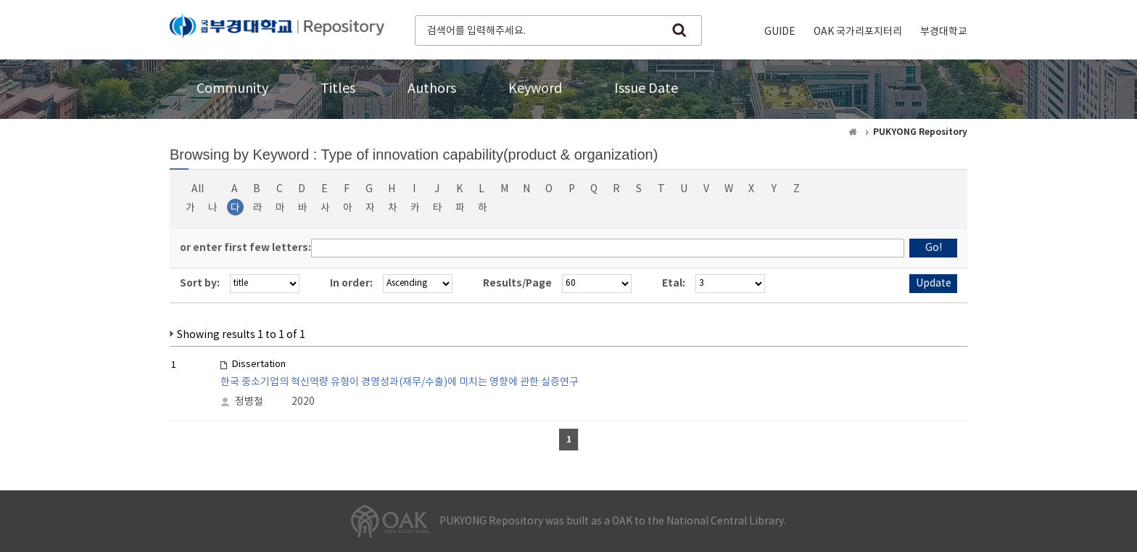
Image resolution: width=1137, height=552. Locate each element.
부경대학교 (943, 32)
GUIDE (779, 32)
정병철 (249, 402)
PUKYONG (277, 29)
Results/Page (517, 283)
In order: (351, 283)
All (197, 189)
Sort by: (200, 283)
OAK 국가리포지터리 (858, 32)
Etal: (673, 283)
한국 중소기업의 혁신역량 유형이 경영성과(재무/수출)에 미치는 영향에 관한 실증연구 (399, 382)
